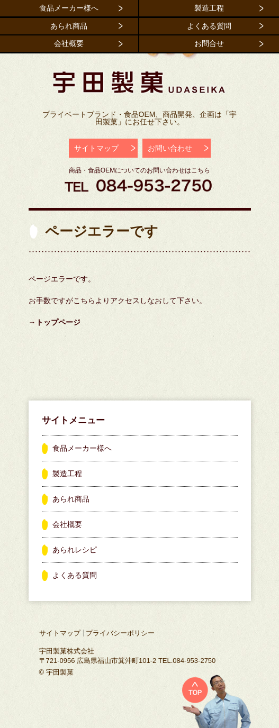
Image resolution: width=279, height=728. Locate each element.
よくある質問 (209, 26)
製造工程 (209, 8)
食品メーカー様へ (68, 8)
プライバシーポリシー (120, 633)
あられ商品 (68, 26)
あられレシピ (74, 549)
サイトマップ (96, 148)
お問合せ (209, 43)
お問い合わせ (170, 148)
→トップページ (54, 322)
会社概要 (69, 43)
